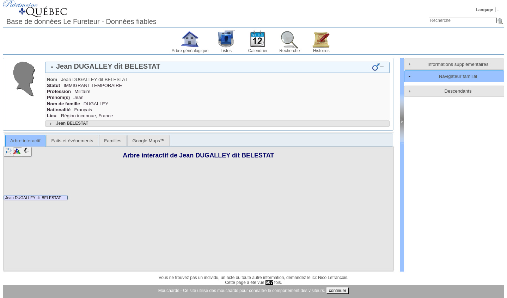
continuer (337, 290)
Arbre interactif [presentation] (25, 140)
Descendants (458, 91)
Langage (484, 9)
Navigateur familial (458, 76)
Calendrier (258, 50)
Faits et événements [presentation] (72, 140)
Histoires (321, 50)
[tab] (217, 67)
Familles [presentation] (112, 140)
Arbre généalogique (190, 50)
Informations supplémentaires (458, 64)
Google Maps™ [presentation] (148, 140)
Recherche (289, 50)
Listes (226, 50)
